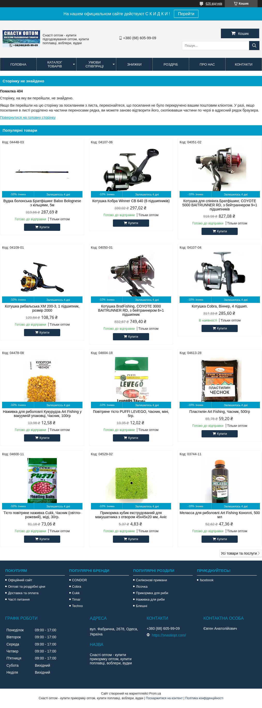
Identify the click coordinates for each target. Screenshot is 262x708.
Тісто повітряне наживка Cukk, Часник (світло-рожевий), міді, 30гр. (42, 515)
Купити (44, 227)
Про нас (207, 64)
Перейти (186, 14)
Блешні (141, 606)
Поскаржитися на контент (164, 698)
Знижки (134, 64)
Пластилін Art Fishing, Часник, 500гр (219, 412)
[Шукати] (254, 45)
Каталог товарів (54, 64)
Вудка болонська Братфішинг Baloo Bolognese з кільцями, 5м (42, 203)
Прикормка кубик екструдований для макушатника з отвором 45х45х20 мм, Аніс (131, 515)
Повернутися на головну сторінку (28, 117)
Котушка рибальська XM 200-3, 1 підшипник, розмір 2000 (42, 308)
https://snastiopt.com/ (169, 635)
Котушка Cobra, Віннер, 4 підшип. (220, 306)
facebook (206, 580)
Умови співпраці (95, 64)
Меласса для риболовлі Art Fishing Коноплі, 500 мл (220, 515)
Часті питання (19, 599)
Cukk (76, 593)
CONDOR (79, 580)
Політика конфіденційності (204, 698)
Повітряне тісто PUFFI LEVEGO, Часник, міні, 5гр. (131, 414)
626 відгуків (214, 3)
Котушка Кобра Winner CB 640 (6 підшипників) (131, 201)
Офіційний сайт (20, 580)
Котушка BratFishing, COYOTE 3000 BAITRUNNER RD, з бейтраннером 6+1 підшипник (131, 310)
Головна (18, 64)
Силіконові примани (151, 580)
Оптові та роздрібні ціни (26, 586)
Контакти (243, 64)
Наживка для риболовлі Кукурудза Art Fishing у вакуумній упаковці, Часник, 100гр (42, 414)
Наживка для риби (150, 599)
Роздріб (171, 64)
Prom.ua (155, 693)
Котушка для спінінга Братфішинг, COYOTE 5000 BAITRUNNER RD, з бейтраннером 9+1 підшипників (219, 205)
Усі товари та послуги (239, 553)
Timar (76, 599)
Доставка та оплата (23, 593)
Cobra (76, 586)
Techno (77, 606)
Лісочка (142, 586)
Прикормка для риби (152, 593)
